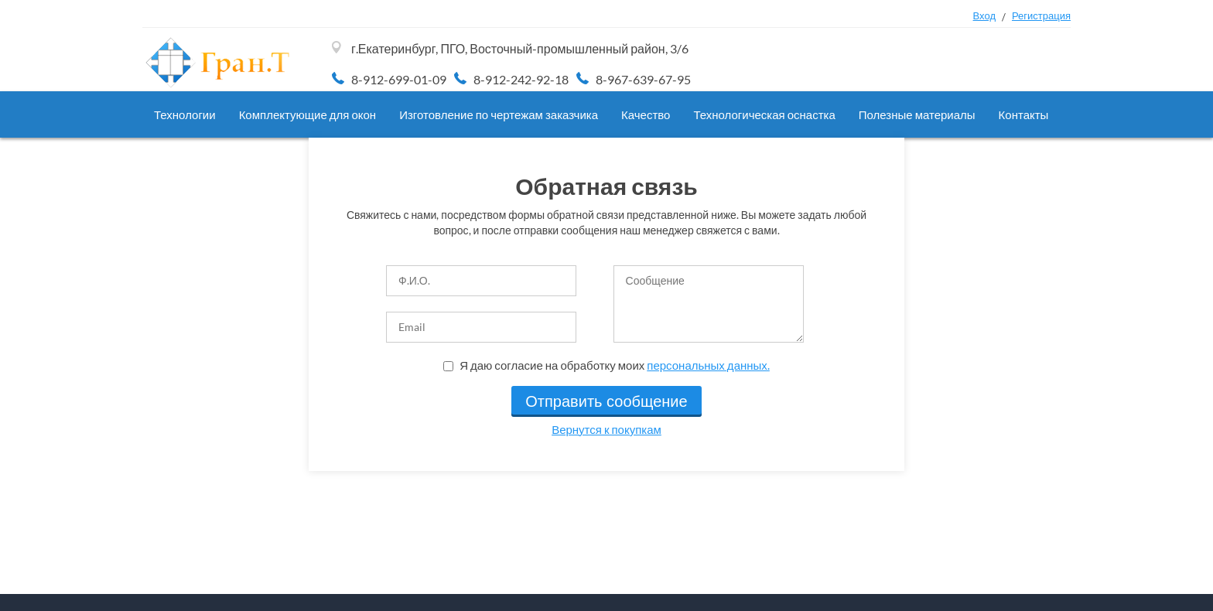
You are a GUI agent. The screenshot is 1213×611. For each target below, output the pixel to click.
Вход (984, 15)
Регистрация (1041, 15)
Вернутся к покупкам (606, 429)
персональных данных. (708, 365)
